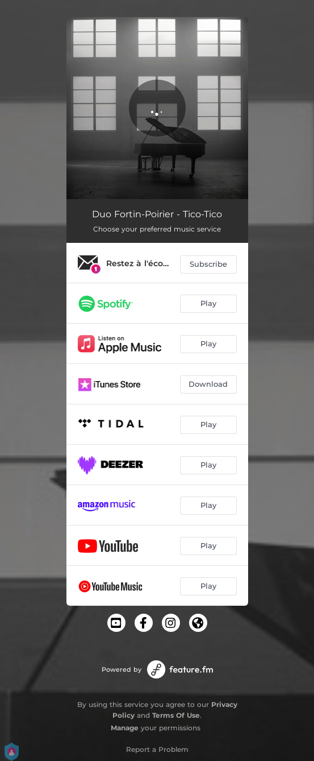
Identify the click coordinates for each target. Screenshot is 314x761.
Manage (125, 727)
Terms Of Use (176, 715)
